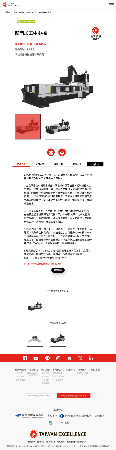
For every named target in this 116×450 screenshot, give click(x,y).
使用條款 (40, 442)
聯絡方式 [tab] (77, 164)
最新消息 (45, 373)
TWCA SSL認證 (58, 422)
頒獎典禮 (20, 376)
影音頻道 (45, 383)
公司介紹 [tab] (40, 164)
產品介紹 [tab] (21, 164)
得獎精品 (31, 12)
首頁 (8, 12)
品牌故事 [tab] (58, 164)
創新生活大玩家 (57, 376)
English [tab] (95, 164)
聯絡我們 (60, 442)
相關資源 (70, 442)
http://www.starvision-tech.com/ (42, 264)
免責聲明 (31, 442)
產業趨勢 (82, 370)
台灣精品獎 (18, 12)
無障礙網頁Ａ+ (81, 442)
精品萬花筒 (57, 373)
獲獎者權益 (20, 380)
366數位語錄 (58, 380)
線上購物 (70, 370)
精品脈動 (45, 370)
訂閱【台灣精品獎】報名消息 (74, 395)
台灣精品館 (58, 370)
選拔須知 (20, 373)
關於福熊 (95, 370)
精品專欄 (45, 380)
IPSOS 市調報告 (82, 374)
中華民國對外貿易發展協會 (75, 416)
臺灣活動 (45, 376)
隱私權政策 (50, 442)
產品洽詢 (58, 270)
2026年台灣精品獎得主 (33, 374)
